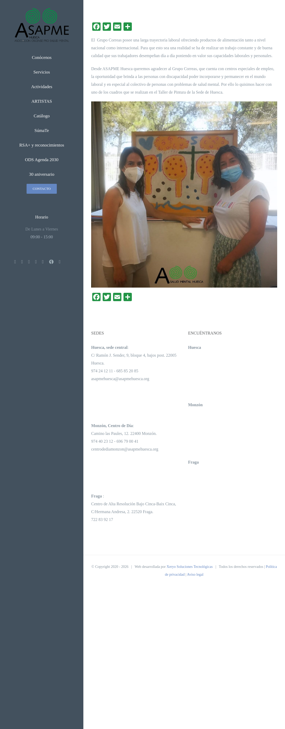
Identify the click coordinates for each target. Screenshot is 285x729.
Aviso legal (195, 574)
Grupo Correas (109, 40)
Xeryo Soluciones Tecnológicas (190, 567)
